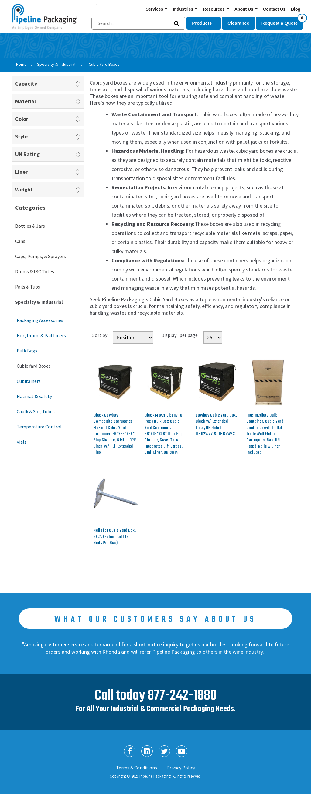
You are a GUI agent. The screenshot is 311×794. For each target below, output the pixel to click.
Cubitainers (29, 381)
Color (21, 118)
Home (21, 64)
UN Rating (27, 154)
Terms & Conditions (136, 767)
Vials (21, 442)
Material (25, 101)
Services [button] (155, 9)
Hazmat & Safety (34, 396)
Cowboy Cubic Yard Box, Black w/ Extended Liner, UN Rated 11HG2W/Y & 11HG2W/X (216, 424)
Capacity (26, 83)
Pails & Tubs (27, 287)
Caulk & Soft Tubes (36, 411)
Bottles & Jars (30, 226)
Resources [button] (214, 9)
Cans (20, 241)
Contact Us (274, 9)
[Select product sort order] (133, 337)
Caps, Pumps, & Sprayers (40, 256)
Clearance (238, 23)
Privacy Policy (180, 767)
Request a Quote (282, 21)
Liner (21, 171)
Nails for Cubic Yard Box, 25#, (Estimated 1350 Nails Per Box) (115, 536)
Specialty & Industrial (39, 302)
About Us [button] (244, 9)
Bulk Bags (27, 351)
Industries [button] (183, 9)
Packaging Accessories (40, 320)
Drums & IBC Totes (34, 271)
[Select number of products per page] (212, 337)
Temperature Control (39, 427)
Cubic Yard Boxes (34, 366)
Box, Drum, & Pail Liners (41, 335)
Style (21, 136)
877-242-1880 (182, 695)
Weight (24, 189)
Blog (295, 9)
